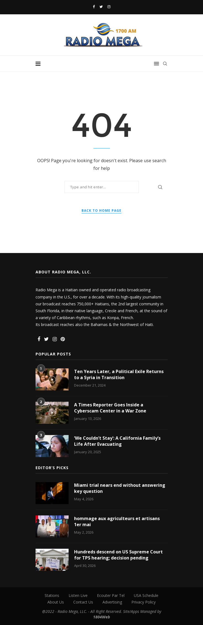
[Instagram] (108, 6)
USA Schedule (146, 595)
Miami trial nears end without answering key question (119, 488)
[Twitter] (101, 6)
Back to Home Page (101, 210)
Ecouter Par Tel (110, 595)
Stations (52, 595)
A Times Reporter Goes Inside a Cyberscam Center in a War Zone (110, 408)
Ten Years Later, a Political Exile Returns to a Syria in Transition (119, 374)
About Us (55, 602)
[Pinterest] (63, 339)
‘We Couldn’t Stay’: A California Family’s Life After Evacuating (117, 441)
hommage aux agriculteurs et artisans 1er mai (117, 521)
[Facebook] (94, 6)
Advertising (112, 602)
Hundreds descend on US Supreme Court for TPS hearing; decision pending (118, 555)
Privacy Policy (143, 602)
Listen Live (78, 595)
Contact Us (83, 602)
